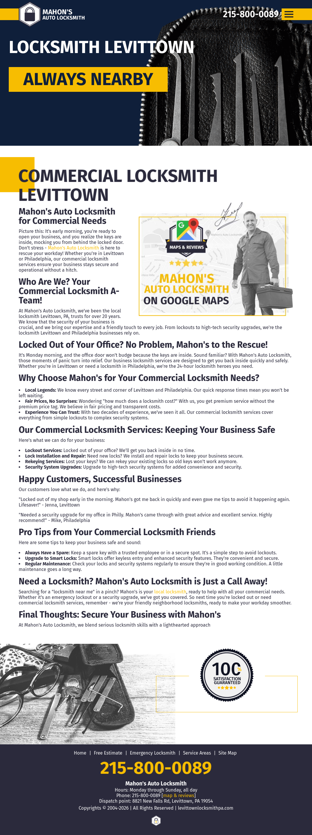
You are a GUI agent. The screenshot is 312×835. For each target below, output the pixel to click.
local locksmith (170, 592)
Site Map (228, 753)
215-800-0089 (156, 767)
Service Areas (197, 753)
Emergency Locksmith (152, 753)
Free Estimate (108, 753)
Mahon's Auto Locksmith (73, 248)
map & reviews (178, 795)
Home (80, 753)
